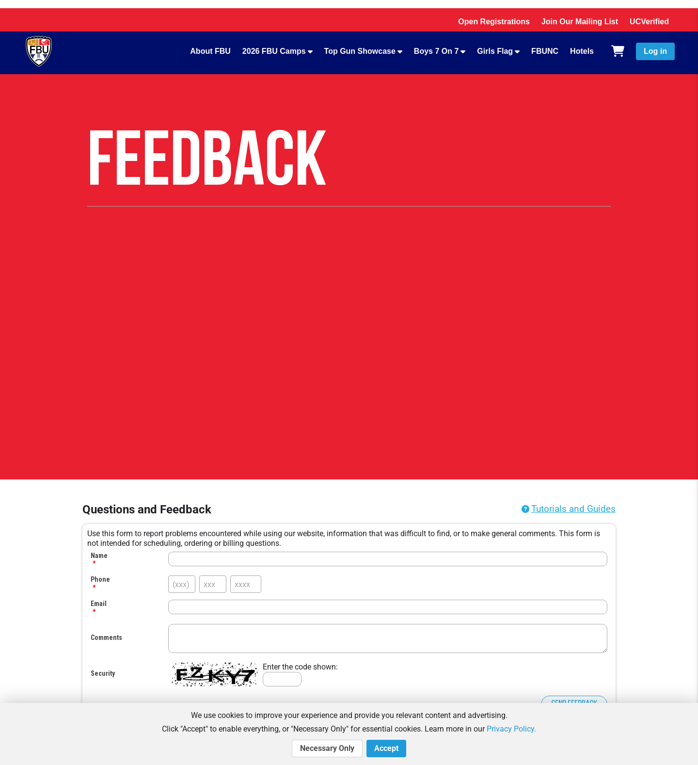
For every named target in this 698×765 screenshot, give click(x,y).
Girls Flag (495, 51)
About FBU (210, 51)
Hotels (582, 51)
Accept (386, 748)
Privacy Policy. (511, 728)
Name (99, 555)
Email (99, 603)
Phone (100, 579)
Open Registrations (494, 21)
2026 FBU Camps (274, 51)
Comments (106, 637)
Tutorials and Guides (573, 508)
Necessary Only (327, 748)
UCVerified (649, 21)
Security (103, 673)
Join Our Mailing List (579, 21)
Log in (655, 51)
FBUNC (544, 51)
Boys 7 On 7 (436, 51)
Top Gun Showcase (360, 51)
